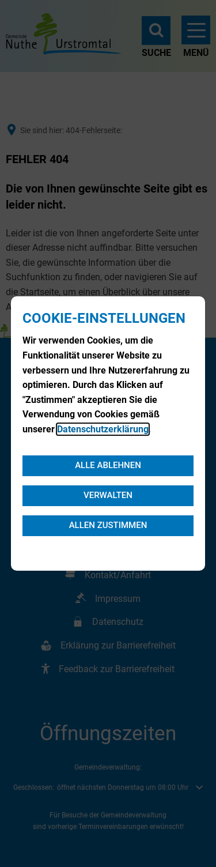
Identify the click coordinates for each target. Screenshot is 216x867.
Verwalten (108, 495)
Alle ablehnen (108, 465)
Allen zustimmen (108, 525)
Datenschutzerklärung (103, 429)
